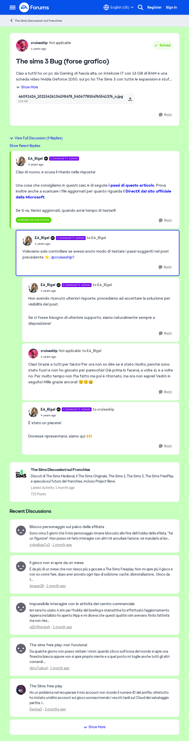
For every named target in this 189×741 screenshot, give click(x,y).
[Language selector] (118, 7)
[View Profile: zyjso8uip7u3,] (21, 530)
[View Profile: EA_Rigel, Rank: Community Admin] (21, 161)
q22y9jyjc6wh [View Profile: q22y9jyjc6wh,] (40, 627)
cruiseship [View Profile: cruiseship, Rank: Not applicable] (39, 43)
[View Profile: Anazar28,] (21, 566)
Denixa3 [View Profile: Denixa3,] (36, 709)
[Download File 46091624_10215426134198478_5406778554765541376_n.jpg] (130, 99)
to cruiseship (103, 409)
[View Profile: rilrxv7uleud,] (21, 649)
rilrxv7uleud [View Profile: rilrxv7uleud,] (38, 668)
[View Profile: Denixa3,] (21, 690)
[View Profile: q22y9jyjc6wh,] (21, 607)
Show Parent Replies (25, 146)
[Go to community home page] (34, 7)
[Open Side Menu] (12, 7)
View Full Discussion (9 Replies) (36, 138)
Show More (27, 87)
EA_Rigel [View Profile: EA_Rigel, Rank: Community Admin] (35, 158)
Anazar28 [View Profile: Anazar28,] (37, 586)
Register (154, 7)
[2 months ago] (54, 709)
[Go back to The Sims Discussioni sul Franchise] (102, 469)
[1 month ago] (61, 545)
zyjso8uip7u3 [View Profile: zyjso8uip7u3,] (40, 545)
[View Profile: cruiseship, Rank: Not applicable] (22, 45)
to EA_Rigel (96, 238)
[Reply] (165, 115)
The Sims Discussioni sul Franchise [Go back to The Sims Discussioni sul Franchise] (36, 20)
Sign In (171, 7)
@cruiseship (61, 257)
